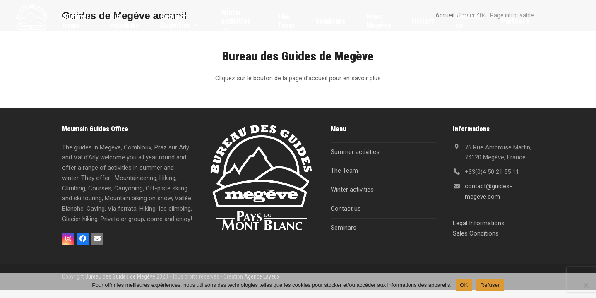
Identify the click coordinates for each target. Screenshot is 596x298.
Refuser (490, 285)
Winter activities (352, 189)
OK (464, 285)
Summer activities (355, 152)
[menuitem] (552, 20)
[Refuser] (586, 285)
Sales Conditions (476, 233)
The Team (344, 170)
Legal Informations (479, 223)
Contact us (346, 208)
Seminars (343, 227)
